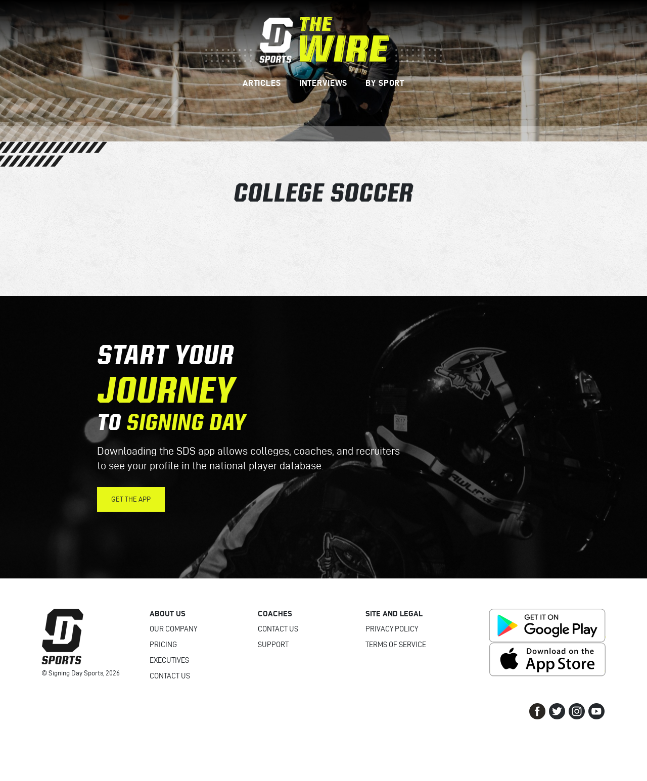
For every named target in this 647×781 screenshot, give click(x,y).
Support (273, 645)
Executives (169, 660)
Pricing (163, 645)
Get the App (131, 499)
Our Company (173, 629)
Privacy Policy (391, 629)
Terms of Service (395, 645)
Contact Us (170, 676)
